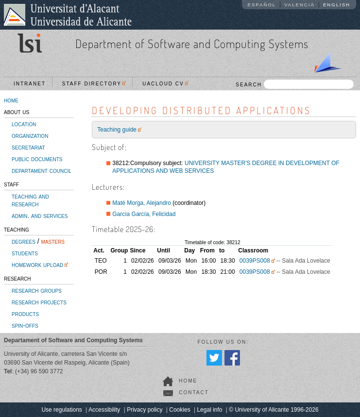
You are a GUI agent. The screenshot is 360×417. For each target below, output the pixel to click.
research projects (39, 302)
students (25, 253)
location (24, 124)
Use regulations (61, 409)
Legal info (209, 409)
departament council (41, 170)
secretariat (28, 147)
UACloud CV (165, 83)
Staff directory (94, 83)
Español (262, 4)
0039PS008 (255, 260)
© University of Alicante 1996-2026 (273, 409)
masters (53, 241)
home (11, 100)
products (25, 313)
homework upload (37, 264)
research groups (37, 290)
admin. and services (40, 215)
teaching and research (30, 200)
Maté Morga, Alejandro (141, 203)
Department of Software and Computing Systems (192, 43)
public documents (37, 159)
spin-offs (25, 325)
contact (194, 392)
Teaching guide (117, 129)
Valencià (299, 4)
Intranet (30, 83)
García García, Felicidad (143, 214)
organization (30, 135)
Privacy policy (144, 409)
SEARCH (295, 84)
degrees (23, 241)
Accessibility (104, 409)
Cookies (179, 409)
